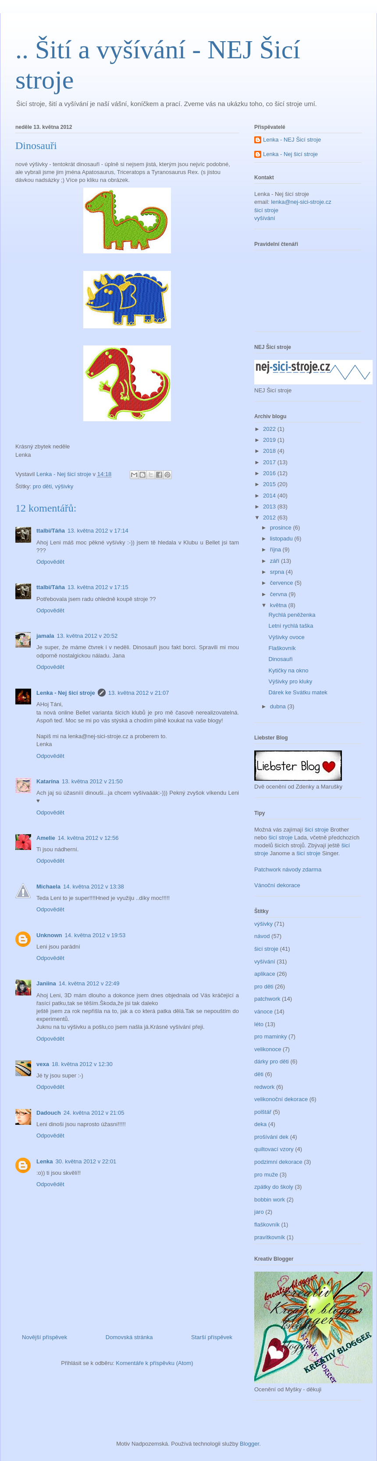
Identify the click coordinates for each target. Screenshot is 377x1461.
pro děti (42, 486)
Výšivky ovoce (286, 637)
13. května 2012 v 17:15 (98, 587)
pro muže (266, 1174)
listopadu (282, 538)
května (279, 605)
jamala (45, 636)
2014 (270, 495)
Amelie (45, 838)
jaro (259, 1212)
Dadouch (48, 1112)
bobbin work (269, 1199)
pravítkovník (269, 1237)
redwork (264, 1087)
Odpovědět (50, 561)
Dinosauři (280, 659)
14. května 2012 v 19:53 (95, 935)
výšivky (64, 486)
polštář (262, 1112)
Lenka (44, 1161)
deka (260, 1124)
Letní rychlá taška (290, 625)
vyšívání (264, 218)
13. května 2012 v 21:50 (92, 781)
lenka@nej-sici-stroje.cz (301, 202)
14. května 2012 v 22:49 (89, 983)
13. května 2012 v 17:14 (98, 530)
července (282, 582)
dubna (279, 706)
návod (262, 936)
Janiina (46, 983)
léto (258, 1024)
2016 (270, 473)
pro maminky (270, 1036)
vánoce (263, 1011)
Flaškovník (281, 648)
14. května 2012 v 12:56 (88, 838)
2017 (270, 462)
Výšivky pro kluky (290, 681)
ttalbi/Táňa (50, 530)
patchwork (267, 998)
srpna (278, 572)
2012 (270, 517)
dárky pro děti (271, 1061)
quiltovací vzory (274, 1149)
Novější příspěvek (44, 1337)
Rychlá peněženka (291, 614)
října (276, 549)
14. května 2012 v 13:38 (93, 886)
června (279, 594)
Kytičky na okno (288, 670)
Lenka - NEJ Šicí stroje (292, 139)
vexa (42, 1064)
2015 (270, 484)
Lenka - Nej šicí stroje (64, 474)
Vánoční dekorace (277, 885)
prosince (281, 527)
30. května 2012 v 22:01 (86, 1161)
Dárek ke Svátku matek (297, 692)
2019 (270, 440)
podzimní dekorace (278, 1162)
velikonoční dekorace (281, 1099)
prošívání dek (271, 1137)
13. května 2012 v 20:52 (87, 636)
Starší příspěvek (211, 1337)
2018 (270, 451)
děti (258, 1074)
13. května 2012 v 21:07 (138, 693)
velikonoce (267, 1049)
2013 (270, 506)
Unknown (49, 935)
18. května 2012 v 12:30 (82, 1064)
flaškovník (267, 1224)
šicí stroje (266, 210)
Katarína (47, 781)
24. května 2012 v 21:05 (94, 1112)
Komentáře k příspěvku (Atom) (154, 1363)
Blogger (249, 1443)
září (275, 561)
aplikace (264, 973)
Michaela (48, 886)
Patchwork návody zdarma (287, 869)
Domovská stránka (129, 1337)
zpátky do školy (273, 1187)
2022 (270, 429)
